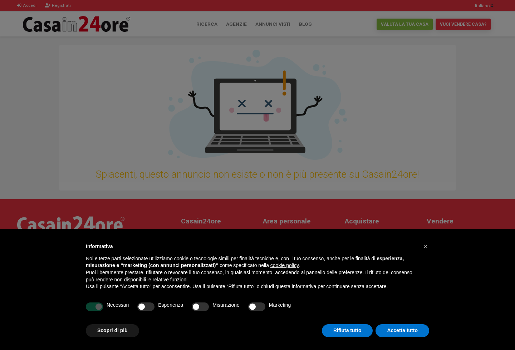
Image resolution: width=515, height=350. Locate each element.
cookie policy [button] (284, 265)
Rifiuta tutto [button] (347, 330)
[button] (425, 246)
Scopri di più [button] (112, 330)
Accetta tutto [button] (402, 330)
